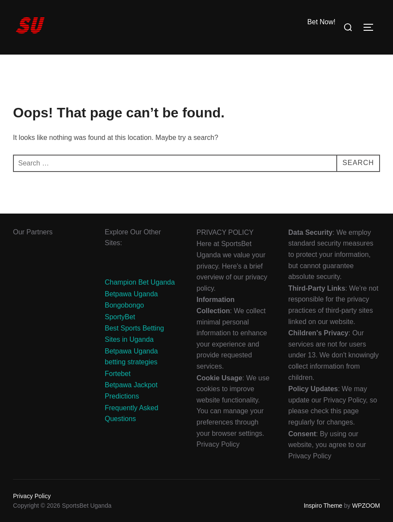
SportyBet (120, 317)
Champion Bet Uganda (140, 282)
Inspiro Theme (323, 505)
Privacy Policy (32, 496)
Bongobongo (124, 305)
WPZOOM (366, 505)
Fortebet (118, 373)
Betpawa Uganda (131, 294)
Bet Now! (321, 22)
